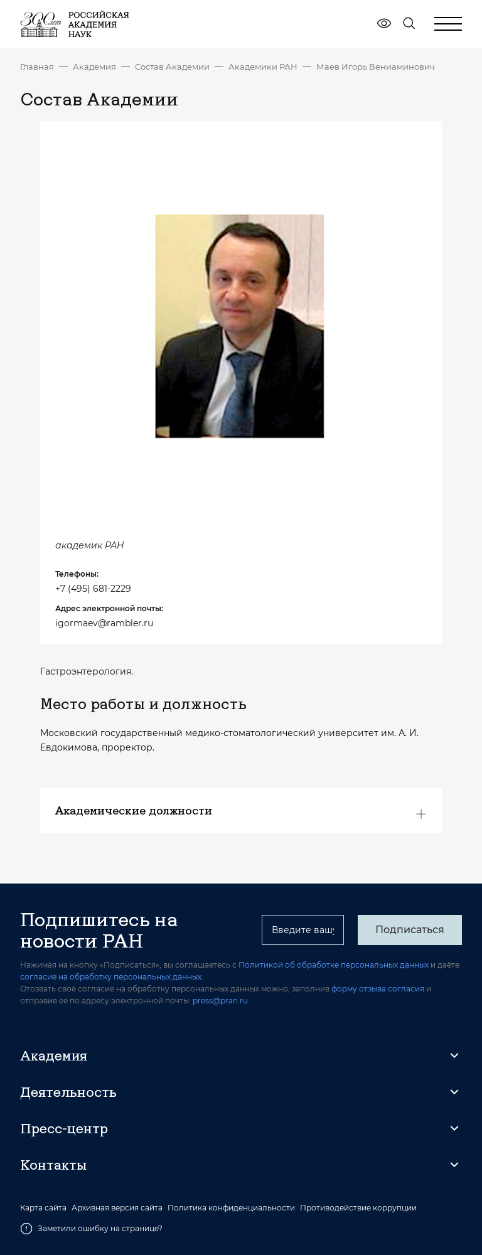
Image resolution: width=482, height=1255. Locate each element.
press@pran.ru (220, 1000)
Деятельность (68, 1092)
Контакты (53, 1165)
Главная (37, 66)
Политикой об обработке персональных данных (333, 964)
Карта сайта (43, 1208)
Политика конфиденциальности (231, 1208)
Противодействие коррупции (358, 1208)
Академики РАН (262, 66)
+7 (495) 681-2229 (93, 588)
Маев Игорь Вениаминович (375, 66)
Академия (94, 66)
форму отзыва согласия (377, 988)
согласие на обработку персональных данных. (111, 976)
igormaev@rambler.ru (104, 623)
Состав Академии (172, 66)
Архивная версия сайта (117, 1208)
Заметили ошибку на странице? (91, 1228)
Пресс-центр (64, 1128)
